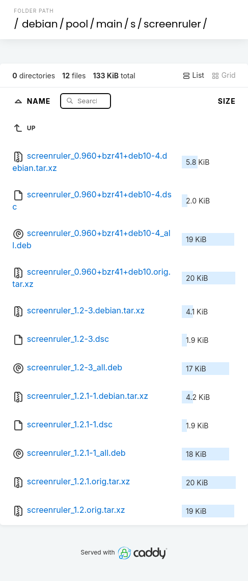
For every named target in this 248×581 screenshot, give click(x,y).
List (193, 75)
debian (40, 24)
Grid (223, 75)
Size (227, 101)
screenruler (172, 24)
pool (77, 24)
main (109, 24)
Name (40, 100)
